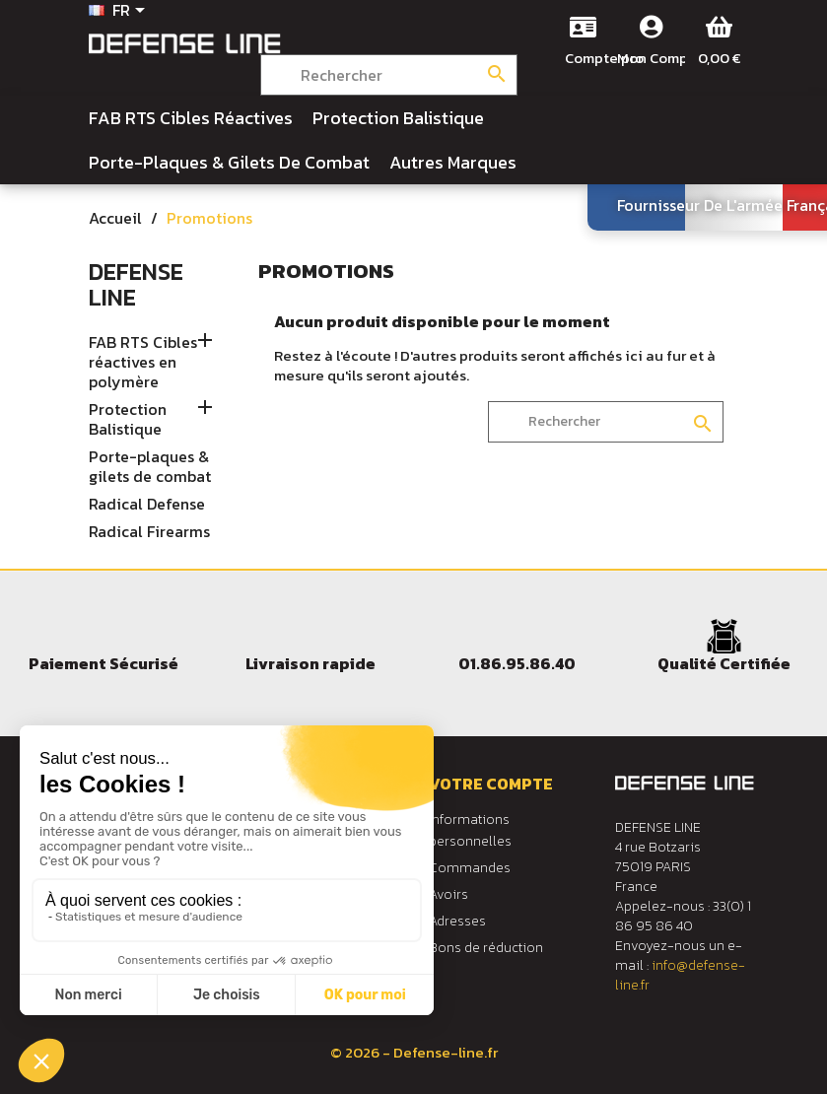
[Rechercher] (388, 75)
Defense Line (136, 284)
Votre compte (491, 783)
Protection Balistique (128, 420)
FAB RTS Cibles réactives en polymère (143, 362)
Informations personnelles (470, 830)
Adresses (457, 921)
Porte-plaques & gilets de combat (150, 467)
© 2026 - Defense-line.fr (414, 1052)
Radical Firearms (149, 532)
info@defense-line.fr (680, 975)
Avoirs (448, 894)
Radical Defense (147, 504)
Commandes (470, 867)
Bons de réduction (486, 947)
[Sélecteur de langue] (120, 12)
